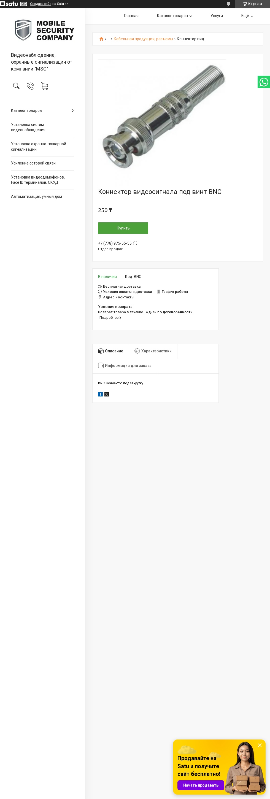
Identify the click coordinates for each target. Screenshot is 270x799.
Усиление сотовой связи (33, 163)
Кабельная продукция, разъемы (143, 39)
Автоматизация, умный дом (36, 196)
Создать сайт (40, 4)
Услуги (216, 16)
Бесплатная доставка (122, 286)
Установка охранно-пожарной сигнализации (38, 147)
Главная (131, 16)
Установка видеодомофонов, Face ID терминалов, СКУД (38, 180)
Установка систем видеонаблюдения (28, 127)
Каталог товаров (26, 110)
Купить (123, 228)
